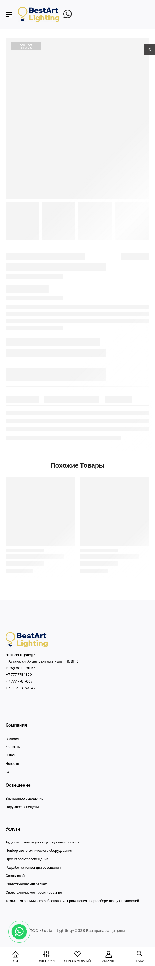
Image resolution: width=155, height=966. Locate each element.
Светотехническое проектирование (34, 892)
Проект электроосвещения (27, 859)
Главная (12, 738)
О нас (10, 755)
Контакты (13, 747)
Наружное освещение (23, 807)
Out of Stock (26, 46)
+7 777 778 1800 (19, 674)
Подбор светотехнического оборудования (39, 850)
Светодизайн (16, 876)
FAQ (9, 772)
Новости (12, 764)
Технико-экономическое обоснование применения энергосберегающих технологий (72, 901)
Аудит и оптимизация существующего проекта (42, 842)
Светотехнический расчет (26, 884)
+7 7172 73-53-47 (21, 688)
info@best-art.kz (20, 667)
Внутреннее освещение (24, 798)
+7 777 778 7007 (19, 681)
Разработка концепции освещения (33, 867)
